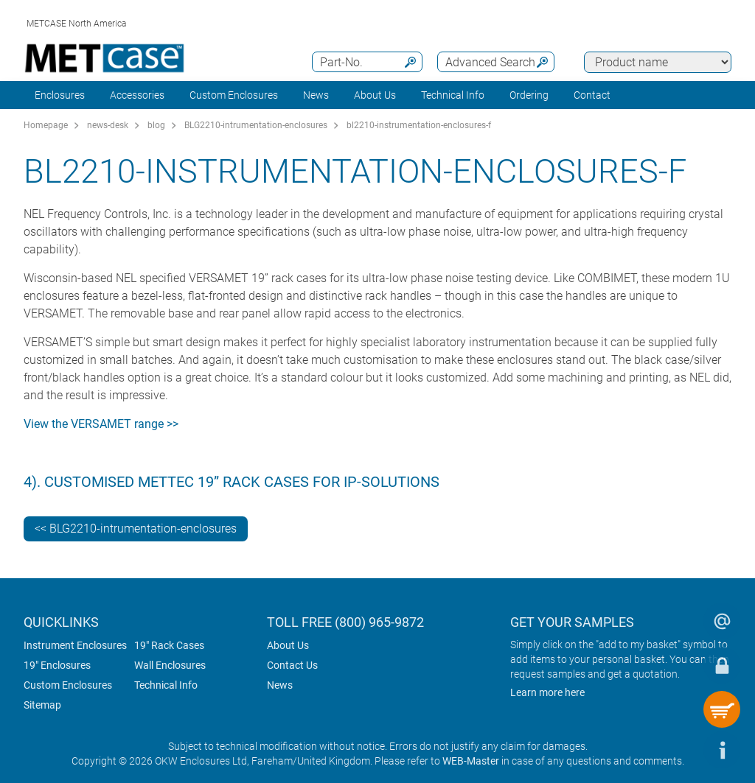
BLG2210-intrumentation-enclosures (255, 125)
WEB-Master (470, 761)
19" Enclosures (57, 665)
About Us (288, 645)
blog (156, 125)
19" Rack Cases (169, 645)
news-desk (107, 125)
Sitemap (42, 705)
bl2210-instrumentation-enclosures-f (419, 125)
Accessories (137, 95)
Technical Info (166, 685)
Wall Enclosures (170, 665)
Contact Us (292, 665)
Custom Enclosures (233, 95)
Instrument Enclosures (75, 645)
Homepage (46, 125)
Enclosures (60, 95)
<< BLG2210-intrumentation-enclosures (136, 529)
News (316, 95)
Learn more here (547, 692)
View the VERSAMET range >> (101, 424)
